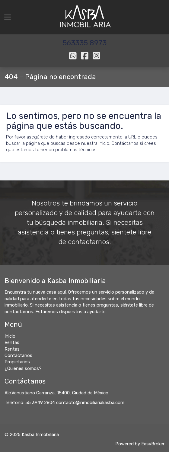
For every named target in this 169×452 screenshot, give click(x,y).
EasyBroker (152, 444)
